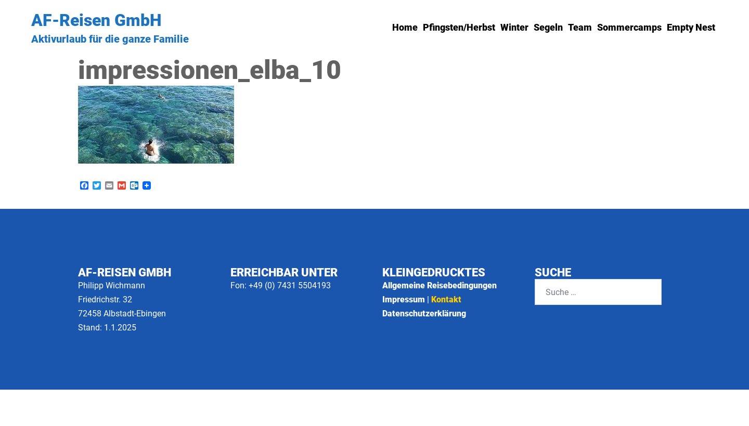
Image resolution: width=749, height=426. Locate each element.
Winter (514, 27)
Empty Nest (691, 27)
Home (405, 27)
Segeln (548, 27)
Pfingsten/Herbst (459, 27)
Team (580, 27)
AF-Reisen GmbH (96, 20)
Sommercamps (629, 27)
